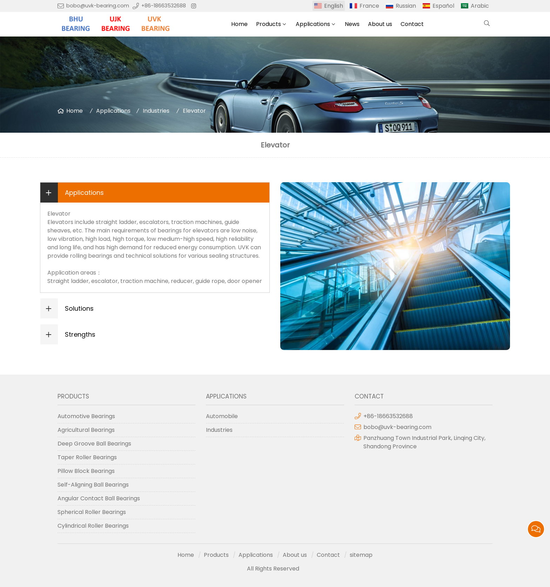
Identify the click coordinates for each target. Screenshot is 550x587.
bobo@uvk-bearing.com (97, 5)
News (352, 24)
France (369, 6)
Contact (412, 24)
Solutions (79, 308)
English (333, 6)
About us (380, 24)
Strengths (80, 334)
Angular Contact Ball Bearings (99, 498)
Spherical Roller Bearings (92, 512)
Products (268, 24)
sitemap (361, 555)
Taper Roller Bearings (87, 457)
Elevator (194, 111)
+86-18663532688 (163, 5)
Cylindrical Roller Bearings (93, 526)
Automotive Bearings (86, 416)
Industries (156, 111)
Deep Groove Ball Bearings (94, 444)
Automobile (222, 416)
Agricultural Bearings (86, 430)
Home (239, 24)
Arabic (480, 6)
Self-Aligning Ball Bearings (93, 485)
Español (443, 6)
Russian (406, 6)
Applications (313, 24)
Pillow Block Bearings (86, 471)
